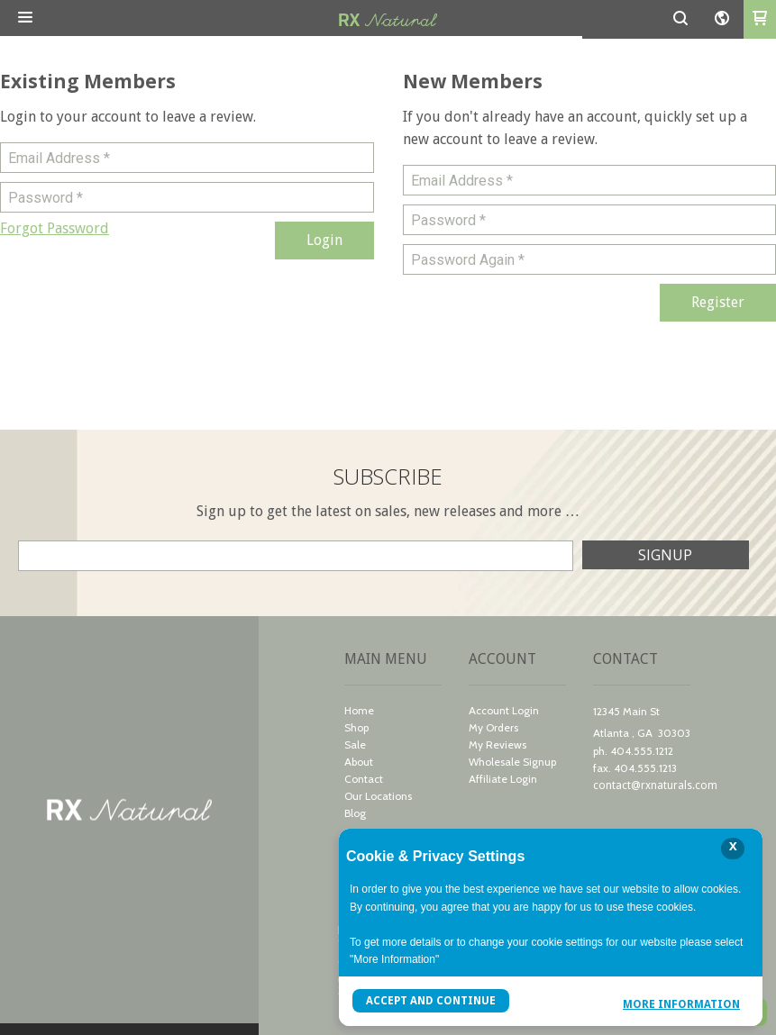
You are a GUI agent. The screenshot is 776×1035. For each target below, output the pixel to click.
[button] (25, 18)
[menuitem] (393, 712)
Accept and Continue (431, 1000)
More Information (681, 1003)
